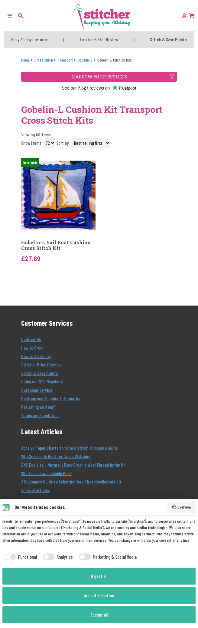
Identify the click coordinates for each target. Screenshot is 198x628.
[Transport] (65, 59)
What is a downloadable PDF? (46, 473)
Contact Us (31, 339)
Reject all (99, 576)
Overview (182, 507)
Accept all (99, 614)
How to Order (32, 347)
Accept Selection (99, 595)
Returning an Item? (38, 407)
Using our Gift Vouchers (42, 381)
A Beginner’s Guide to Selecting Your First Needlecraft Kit (71, 481)
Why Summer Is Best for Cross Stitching (56, 456)
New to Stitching (36, 356)
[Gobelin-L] (85, 59)
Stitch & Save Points (39, 373)
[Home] (25, 59)
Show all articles (35, 490)
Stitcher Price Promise (41, 364)
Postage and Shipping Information (51, 398)
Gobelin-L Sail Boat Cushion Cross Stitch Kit (56, 245)
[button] (20, 15)
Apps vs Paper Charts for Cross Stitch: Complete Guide (69, 448)
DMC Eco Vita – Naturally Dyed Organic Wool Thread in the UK (73, 465)
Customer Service (36, 390)
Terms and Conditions (40, 415)
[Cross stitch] (43, 59)
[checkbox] (19, 556)
